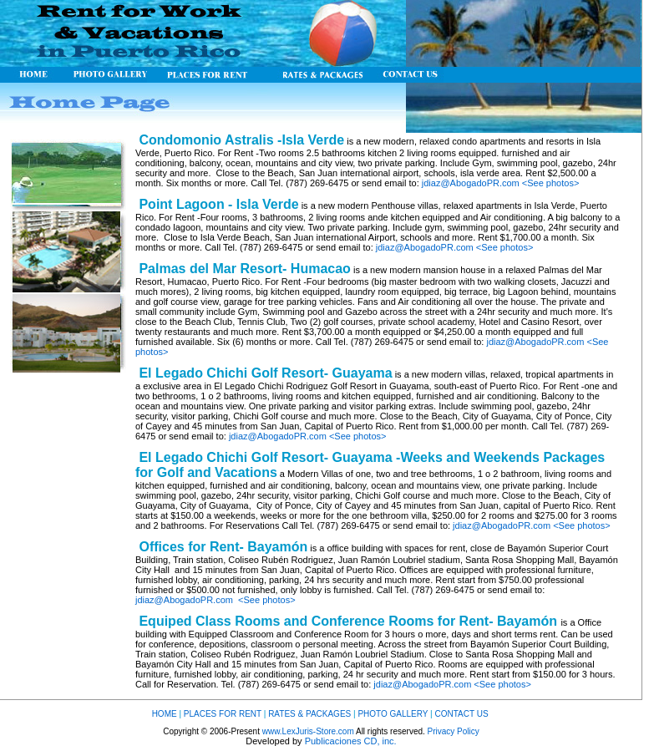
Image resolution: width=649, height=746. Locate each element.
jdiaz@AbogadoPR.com (471, 183)
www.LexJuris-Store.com (308, 731)
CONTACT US (461, 713)
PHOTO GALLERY (393, 713)
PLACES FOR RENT (222, 713)
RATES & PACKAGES (309, 713)
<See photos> (551, 183)
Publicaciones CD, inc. (351, 741)
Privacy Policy (453, 731)
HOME (164, 713)
